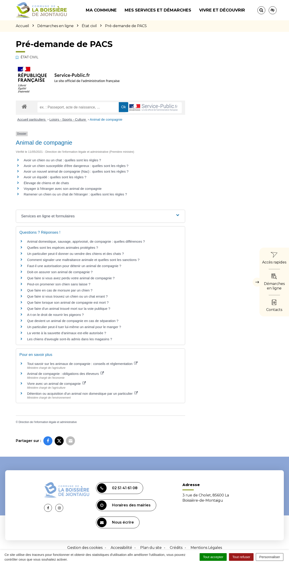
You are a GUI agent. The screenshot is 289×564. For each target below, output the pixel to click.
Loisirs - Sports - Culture (68, 119)
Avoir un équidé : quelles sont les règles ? (55, 177)
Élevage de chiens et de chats (46, 183)
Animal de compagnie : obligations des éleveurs (65, 374)
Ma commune (101, 10)
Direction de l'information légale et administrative (48, 422)
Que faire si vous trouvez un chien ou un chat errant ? (67, 296)
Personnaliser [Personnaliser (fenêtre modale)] (269, 557)
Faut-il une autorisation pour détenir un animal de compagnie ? (74, 266)
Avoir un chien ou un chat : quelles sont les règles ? (62, 160)
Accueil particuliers (32, 119)
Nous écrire (115, 522)
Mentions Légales (206, 547)
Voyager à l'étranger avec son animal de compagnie (63, 188)
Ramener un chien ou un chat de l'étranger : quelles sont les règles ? (75, 194)
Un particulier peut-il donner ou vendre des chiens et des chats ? (75, 254)
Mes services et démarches (158, 10)
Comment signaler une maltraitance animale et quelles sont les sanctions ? (83, 260)
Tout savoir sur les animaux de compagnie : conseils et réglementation (82, 364)
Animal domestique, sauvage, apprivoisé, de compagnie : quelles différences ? (86, 241)
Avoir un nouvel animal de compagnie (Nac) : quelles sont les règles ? (76, 171)
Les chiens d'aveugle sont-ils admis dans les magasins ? (69, 339)
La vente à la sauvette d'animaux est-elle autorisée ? (66, 333)
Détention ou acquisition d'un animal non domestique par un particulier (82, 393)
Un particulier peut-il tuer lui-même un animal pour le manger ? (74, 327)
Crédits (176, 547)
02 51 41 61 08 (117, 488)
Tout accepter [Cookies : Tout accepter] (213, 557)
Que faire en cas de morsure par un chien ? (59, 290)
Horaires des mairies (124, 505)
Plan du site (151, 547)
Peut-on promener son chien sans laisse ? (58, 284)
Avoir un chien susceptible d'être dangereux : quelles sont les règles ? (76, 166)
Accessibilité (121, 547)
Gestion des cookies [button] (85, 547)
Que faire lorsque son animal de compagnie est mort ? (68, 302)
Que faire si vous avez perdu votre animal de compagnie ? (71, 278)
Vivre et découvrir (222, 10)
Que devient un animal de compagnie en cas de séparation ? (72, 321)
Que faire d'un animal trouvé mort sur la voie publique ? (68, 308)
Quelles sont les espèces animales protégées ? (62, 247)
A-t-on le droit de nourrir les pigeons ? (55, 315)
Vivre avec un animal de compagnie (56, 383)
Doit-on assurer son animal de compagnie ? (60, 272)
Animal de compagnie (106, 119)
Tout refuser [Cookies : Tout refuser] (241, 557)
